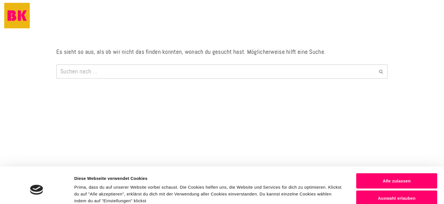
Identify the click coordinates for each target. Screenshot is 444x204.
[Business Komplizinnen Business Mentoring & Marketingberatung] (17, 15)
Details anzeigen (304, 192)
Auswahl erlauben (396, 172)
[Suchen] (215, 71)
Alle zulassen (397, 154)
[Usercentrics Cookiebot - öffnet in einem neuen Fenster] (36, 193)
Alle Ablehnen (396, 189)
